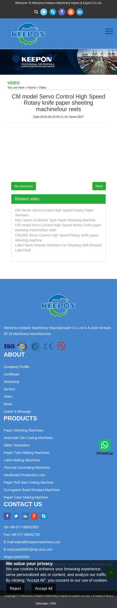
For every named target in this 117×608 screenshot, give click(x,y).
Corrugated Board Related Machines (32, 490)
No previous (23, 186)
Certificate (11, 374)
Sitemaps (42, 603)
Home (32, 87)
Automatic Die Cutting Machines (28, 438)
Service (9, 389)
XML (53, 603)
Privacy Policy (102, 595)
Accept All (43, 588)
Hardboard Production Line (24, 475)
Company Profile (16, 367)
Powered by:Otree (69, 603)
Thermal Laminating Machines (27, 468)
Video (8, 397)
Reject (15, 588)
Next (99, 186)
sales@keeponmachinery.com (38, 542)
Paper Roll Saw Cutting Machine (29, 482)
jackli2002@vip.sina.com (34, 549)
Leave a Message (17, 411)
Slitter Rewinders (17, 445)
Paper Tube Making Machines (26, 453)
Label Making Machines (22, 460)
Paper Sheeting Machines (23, 430)
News (8, 404)
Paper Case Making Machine (26, 497)
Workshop (11, 382)
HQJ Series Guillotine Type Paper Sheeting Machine (55, 220)
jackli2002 (22, 557)
